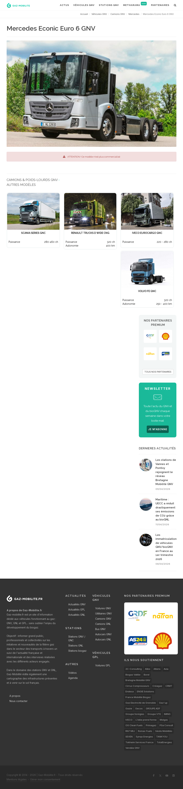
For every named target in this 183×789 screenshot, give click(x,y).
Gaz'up (163, 702)
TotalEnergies (164, 742)
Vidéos (72, 672)
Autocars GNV (103, 634)
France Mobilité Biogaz (138, 697)
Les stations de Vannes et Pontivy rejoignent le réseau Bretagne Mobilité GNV (165, 472)
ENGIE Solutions (145, 691)
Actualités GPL (76, 609)
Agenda (73, 677)
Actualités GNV (77, 604)
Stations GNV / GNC (76, 638)
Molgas (164, 719)
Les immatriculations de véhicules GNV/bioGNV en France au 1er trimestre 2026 (166, 547)
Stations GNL (75, 645)
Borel (146, 674)
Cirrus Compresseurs (137, 685)
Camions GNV (117, 14)
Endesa (129, 691)
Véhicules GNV (99, 14)
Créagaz (157, 685)
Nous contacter (18, 701)
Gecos (139, 708)
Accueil (84, 14)
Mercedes (133, 14)
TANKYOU (161, 736)
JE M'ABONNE (157, 429)
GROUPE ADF (153, 708)
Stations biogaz (77, 650)
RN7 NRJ (130, 731)
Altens (157, 668)
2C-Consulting (133, 668)
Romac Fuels (145, 731)
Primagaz (151, 725)
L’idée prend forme (146, 719)
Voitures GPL (102, 665)
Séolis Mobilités (163, 731)
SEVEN (129, 736)
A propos (14, 695)
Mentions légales (17, 779)
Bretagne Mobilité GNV (137, 680)
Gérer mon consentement (45, 779)
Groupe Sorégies (134, 714)
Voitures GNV (103, 608)
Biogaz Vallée (132, 674)
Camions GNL (103, 623)
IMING (167, 714)
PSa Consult (166, 725)
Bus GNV (100, 629)
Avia (166, 668)
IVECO (128, 719)
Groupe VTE (154, 714)
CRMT (168, 685)
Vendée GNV (132, 747)
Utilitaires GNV (103, 613)
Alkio (147, 668)
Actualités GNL (76, 614)
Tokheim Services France (139, 742)
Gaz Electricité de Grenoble (140, 702)
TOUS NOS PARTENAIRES (157, 371)
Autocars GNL (103, 639)
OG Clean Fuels (134, 725)
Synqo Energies (144, 736)
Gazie (128, 708)
